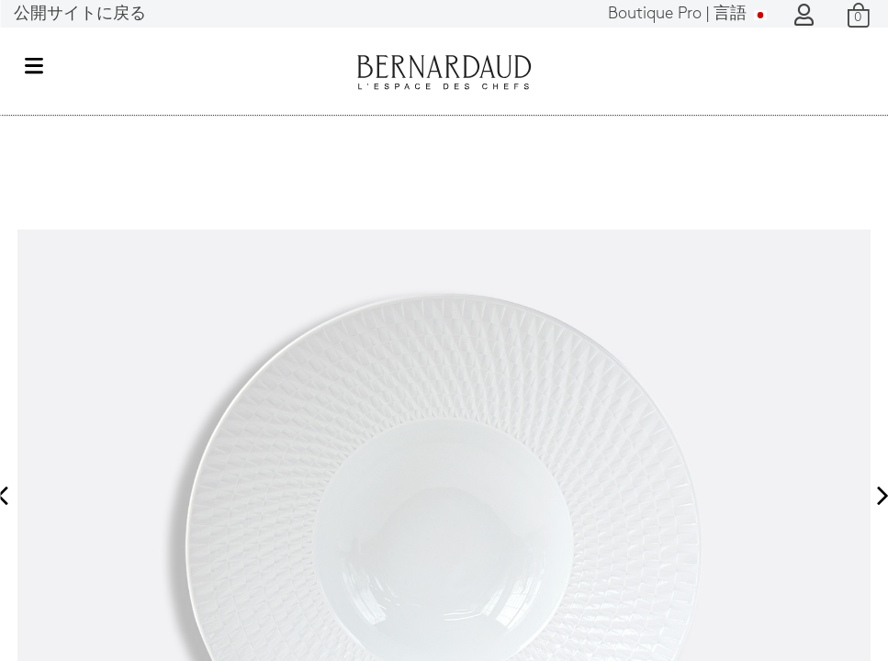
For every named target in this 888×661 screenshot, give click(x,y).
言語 (687, 14)
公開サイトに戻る (80, 14)
